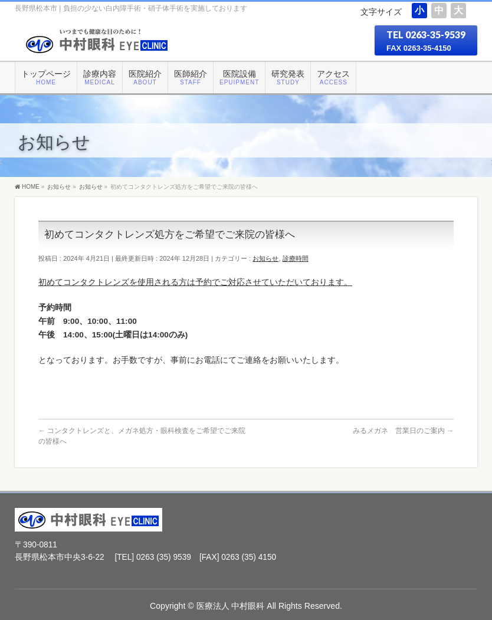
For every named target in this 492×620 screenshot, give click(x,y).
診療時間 (296, 258)
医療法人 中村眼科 (230, 606)
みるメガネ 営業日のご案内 (403, 431)
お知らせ (265, 258)
